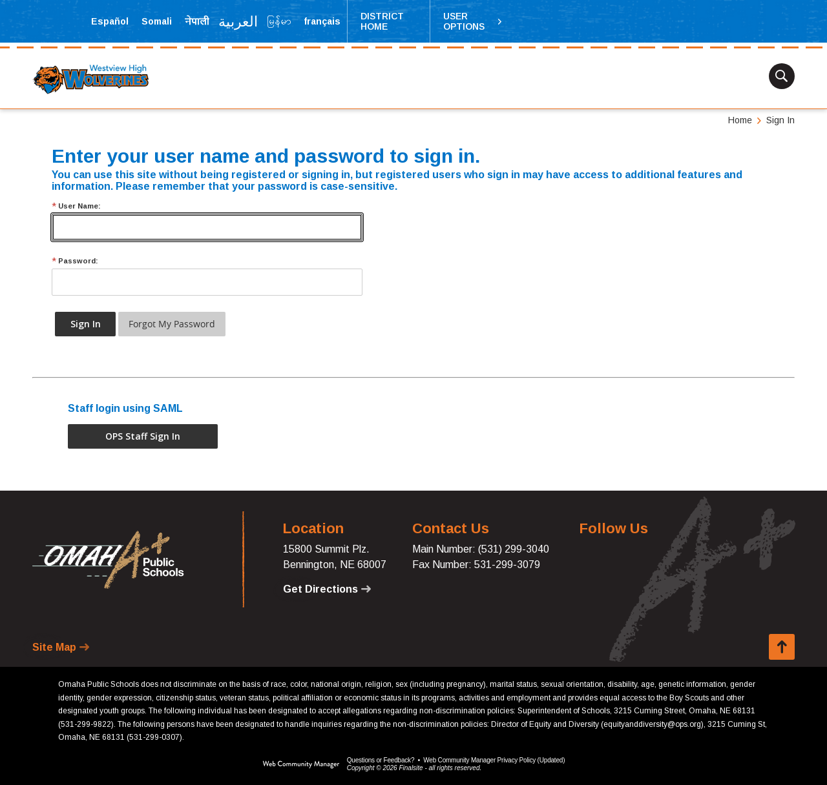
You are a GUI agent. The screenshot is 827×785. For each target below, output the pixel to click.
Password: (75, 261)
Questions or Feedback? (381, 760)
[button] (473, 21)
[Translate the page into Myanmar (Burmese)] (279, 21)
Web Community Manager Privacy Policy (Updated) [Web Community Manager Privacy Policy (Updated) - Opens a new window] (494, 760)
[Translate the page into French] (322, 21)
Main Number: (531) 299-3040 (480, 549)
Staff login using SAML (125, 408)
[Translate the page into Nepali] (197, 21)
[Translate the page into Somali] (156, 21)
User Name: (76, 206)
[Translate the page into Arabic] (238, 21)
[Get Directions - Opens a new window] (327, 589)
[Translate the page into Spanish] (110, 21)
